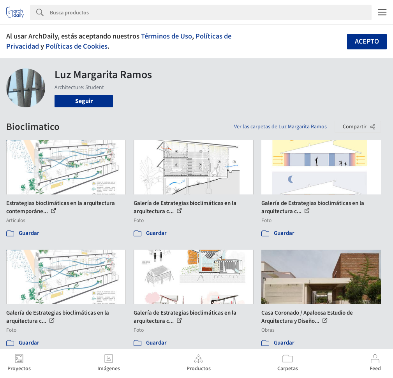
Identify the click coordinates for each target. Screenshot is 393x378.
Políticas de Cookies (77, 46)
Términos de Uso (166, 36)
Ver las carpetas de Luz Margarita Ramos (280, 127)
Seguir (84, 101)
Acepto (367, 41)
